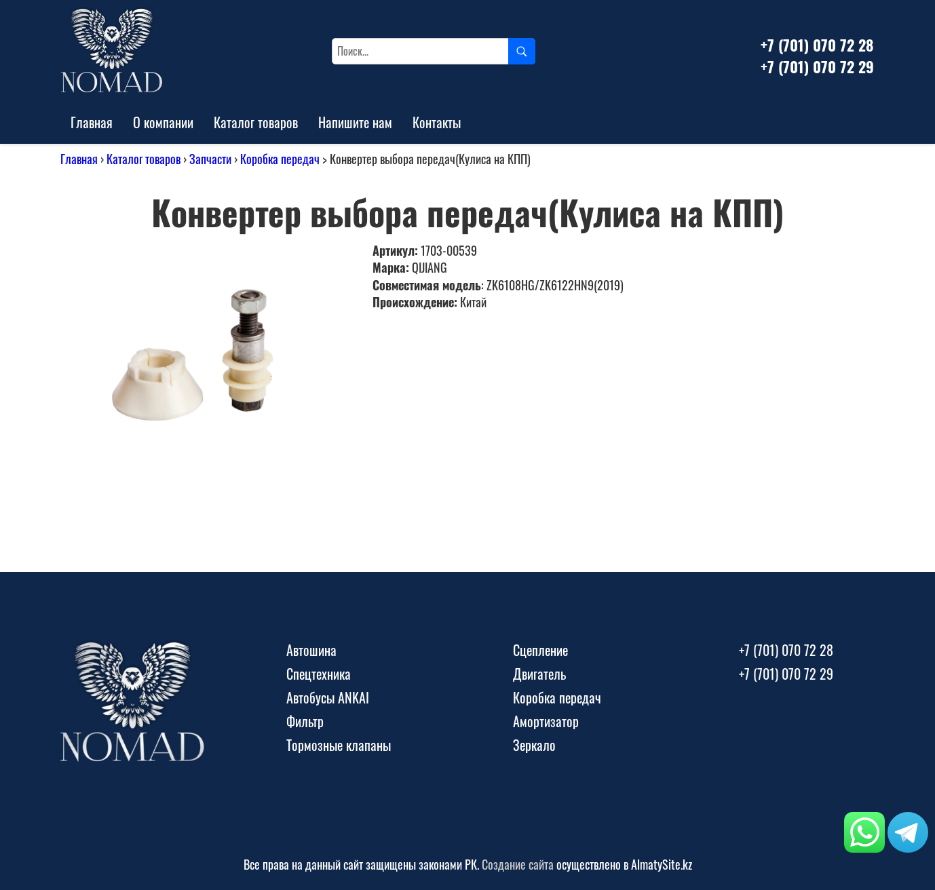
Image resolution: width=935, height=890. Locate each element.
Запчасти (210, 159)
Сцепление (540, 650)
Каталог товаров (256, 122)
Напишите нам (355, 122)
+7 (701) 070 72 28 (817, 45)
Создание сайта (518, 864)
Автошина (311, 650)
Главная (92, 122)
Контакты (437, 122)
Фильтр (305, 721)
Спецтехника (318, 673)
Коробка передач (280, 159)
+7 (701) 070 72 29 (817, 66)
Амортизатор (546, 721)
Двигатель (539, 673)
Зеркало (534, 745)
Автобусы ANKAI (327, 697)
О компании (163, 122)
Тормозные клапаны (338, 745)
